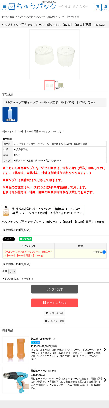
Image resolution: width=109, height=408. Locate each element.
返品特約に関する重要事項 (17, 278)
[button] (4, 7)
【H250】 (19, 131)
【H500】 (29, 131)
